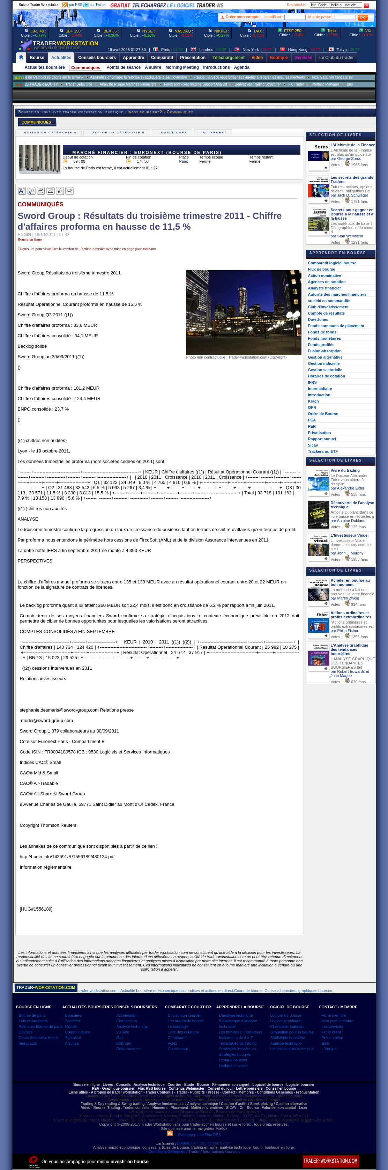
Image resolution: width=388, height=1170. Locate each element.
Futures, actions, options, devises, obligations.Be (352, 189)
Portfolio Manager (336, 84)
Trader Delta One (89, 84)
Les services (332, 1026)
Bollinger (124, 1043)
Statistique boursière (287, 1038)
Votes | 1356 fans (349, 637)
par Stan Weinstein (347, 236)
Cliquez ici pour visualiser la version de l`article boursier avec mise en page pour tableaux (87, 248)
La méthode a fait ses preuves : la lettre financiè (352, 592)
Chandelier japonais (287, 1026)
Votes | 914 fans (348, 604)
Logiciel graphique (285, 1021)
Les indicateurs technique (292, 1049)
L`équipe (329, 1049)
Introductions (216, 67)
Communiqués (85, 67)
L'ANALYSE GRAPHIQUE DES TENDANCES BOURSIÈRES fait (353, 663)
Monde (71, 1026)
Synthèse (73, 1038)
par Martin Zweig (345, 598)
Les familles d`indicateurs (240, 1032)
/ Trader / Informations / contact (212, 1151)
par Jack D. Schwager (349, 195)
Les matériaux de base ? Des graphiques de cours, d (352, 227)
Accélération (127, 1015)
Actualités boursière (45, 67)
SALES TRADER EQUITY (48, 84)
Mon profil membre (338, 1021)
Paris (183, 161)
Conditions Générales (166, 1151)
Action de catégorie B (119, 132)
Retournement (129, 1049)
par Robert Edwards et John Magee (350, 673)
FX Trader (306, 84)
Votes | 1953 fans (349, 559)
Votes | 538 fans (348, 494)
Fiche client (331, 1032)
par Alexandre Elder (348, 488)
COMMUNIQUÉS (36, 122)
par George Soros (346, 158)
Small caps (175, 132)
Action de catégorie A (51, 132)
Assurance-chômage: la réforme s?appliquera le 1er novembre (149, 77)
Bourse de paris (32, 1015)
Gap (120, 1038)
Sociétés (72, 1021)
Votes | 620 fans (348, 682)
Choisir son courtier (184, 1015)
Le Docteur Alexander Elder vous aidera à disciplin (349, 479)
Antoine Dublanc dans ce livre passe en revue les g (352, 514)
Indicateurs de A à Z (236, 1038)
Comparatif (177, 1038)
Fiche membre (334, 1015)
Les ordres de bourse (186, 1021)
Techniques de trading (238, 1043)
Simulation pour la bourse (292, 1032)
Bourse (184, 1143)
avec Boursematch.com (210, 1143)
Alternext (215, 132)
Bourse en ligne (30, 239)
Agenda (241, 67)
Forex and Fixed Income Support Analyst (206, 84)
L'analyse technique (236, 1015)
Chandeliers (127, 1021)
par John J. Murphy (347, 553)
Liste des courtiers (183, 1032)
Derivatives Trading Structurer (268, 84)
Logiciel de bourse (285, 1015)
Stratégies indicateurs (237, 1049)
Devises (25, 1032)
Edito (326, 1043)
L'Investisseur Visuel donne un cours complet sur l (351, 544)
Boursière (73, 1015)
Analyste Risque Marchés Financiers (138, 84)
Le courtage (178, 1026)
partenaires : (166, 1143)
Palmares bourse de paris (40, 1026)
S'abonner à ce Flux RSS (194, 1135)
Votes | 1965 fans (349, 165)
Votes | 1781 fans (349, 201)
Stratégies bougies (235, 1054)
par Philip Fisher (344, 630)
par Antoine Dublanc (348, 520)
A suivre (153, 67)
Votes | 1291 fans (349, 242)
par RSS (72, 5)
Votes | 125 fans (348, 527)
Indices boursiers (33, 1021)
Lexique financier (233, 1066)
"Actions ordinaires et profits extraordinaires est (352, 624)
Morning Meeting (182, 67)
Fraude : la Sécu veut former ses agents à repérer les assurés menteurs (260, 77)
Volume (123, 1032)
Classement (178, 1049)
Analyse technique (132, 1026)
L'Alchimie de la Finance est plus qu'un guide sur (351, 152)
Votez (173, 1043)
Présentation (332, 1038)
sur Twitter (94, 5)
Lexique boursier (233, 1060)
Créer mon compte (243, 17)
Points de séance (123, 67)
